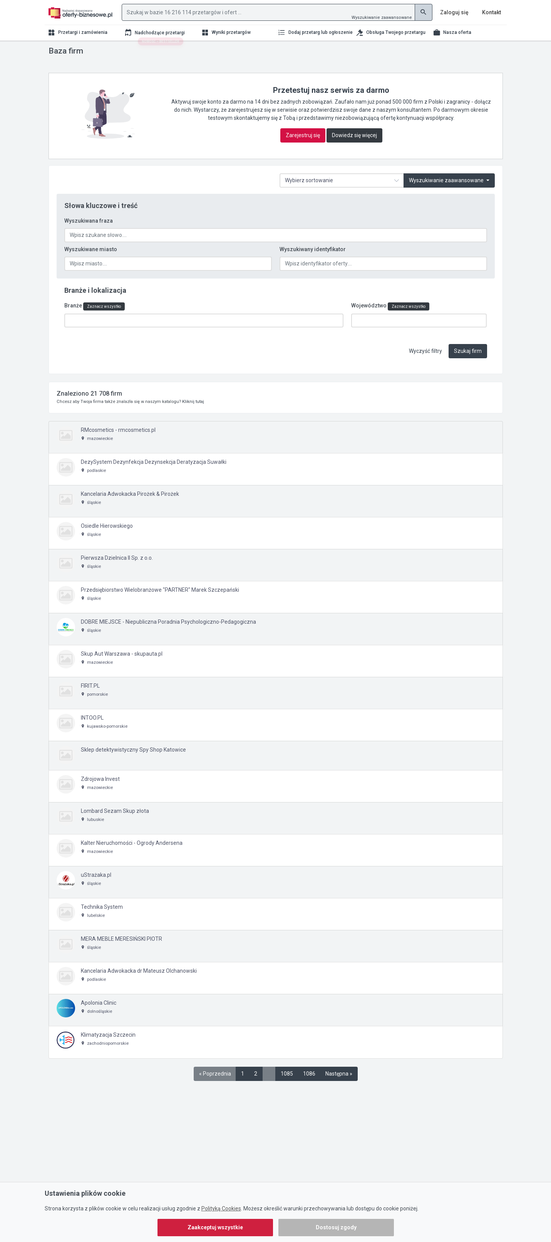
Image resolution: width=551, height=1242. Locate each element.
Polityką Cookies (221, 1208)
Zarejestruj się (303, 151)
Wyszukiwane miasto (90, 265)
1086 (309, 1087)
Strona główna (64, 53)
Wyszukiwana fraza (88, 236)
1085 (287, 1087)
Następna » (338, 1087)
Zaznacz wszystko (104, 321)
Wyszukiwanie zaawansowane (382, 17)
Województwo (390, 321)
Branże (94, 321)
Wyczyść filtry (425, 364)
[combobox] (203, 335)
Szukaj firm (468, 364)
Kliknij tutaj (193, 415)
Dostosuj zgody (336, 1227)
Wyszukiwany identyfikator (313, 265)
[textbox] (68, 335)
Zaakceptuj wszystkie (215, 1227)
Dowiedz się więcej (354, 151)
